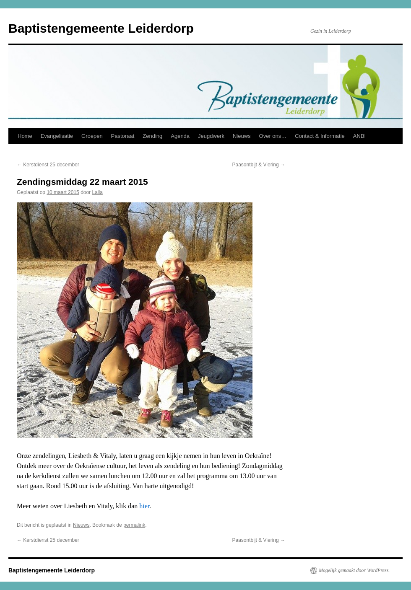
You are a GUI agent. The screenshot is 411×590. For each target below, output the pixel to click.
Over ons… (273, 136)
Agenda (180, 136)
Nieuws (242, 136)
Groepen (92, 136)
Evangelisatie (57, 136)
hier (144, 506)
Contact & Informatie (320, 136)
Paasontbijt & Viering (258, 165)
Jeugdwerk (211, 136)
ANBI (359, 136)
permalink (134, 525)
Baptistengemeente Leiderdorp (101, 28)
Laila (97, 192)
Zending (152, 136)
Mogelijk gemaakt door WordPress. (354, 570)
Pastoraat (123, 136)
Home (25, 136)
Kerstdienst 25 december (48, 165)
